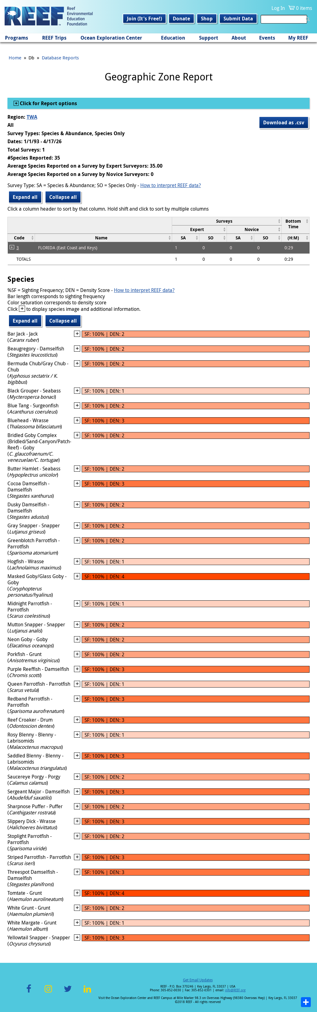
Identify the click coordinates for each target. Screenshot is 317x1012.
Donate (181, 18)
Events (267, 37)
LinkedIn (87, 992)
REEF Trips (54, 37)
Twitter (67, 992)
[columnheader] (226, 221)
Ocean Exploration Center (111, 37)
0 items (304, 8)
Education (173, 37)
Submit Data (238, 18)
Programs (16, 37)
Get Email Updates (198, 979)
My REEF (298, 37)
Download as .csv (283, 122)
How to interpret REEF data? (170, 185)
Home (15, 57)
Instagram (48, 992)
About (239, 37)
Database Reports (60, 57)
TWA (32, 117)
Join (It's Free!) (144, 18)
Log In (278, 8)
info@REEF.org (235, 990)
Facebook (28, 992)
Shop (207, 18)
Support (208, 37)
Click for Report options (48, 103)
